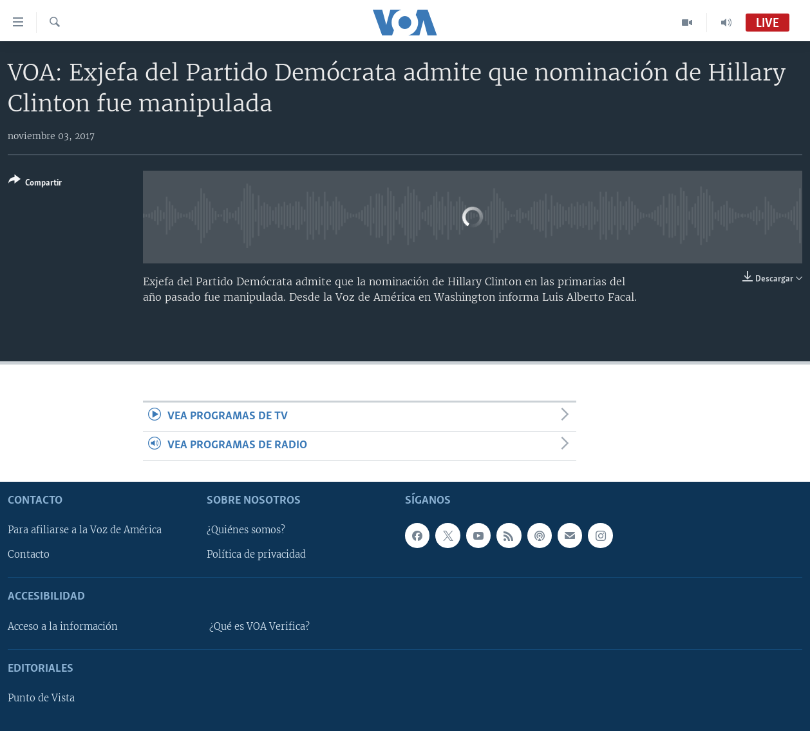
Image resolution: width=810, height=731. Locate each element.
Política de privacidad (256, 554)
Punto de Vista (41, 698)
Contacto (29, 554)
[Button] (35, 184)
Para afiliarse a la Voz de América (85, 530)
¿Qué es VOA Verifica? (259, 626)
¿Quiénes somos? (246, 530)
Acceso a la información (63, 626)
